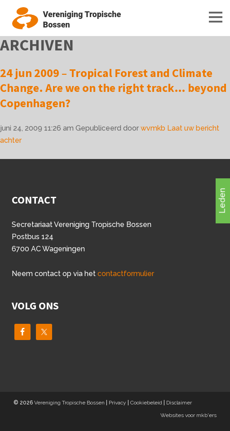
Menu (207, 17)
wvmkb (153, 128)
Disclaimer (179, 402)
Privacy (117, 402)
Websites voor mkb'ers (188, 415)
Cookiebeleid (146, 402)
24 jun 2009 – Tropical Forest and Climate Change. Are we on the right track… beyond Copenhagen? (113, 88)
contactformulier (125, 273)
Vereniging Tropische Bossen (69, 402)
